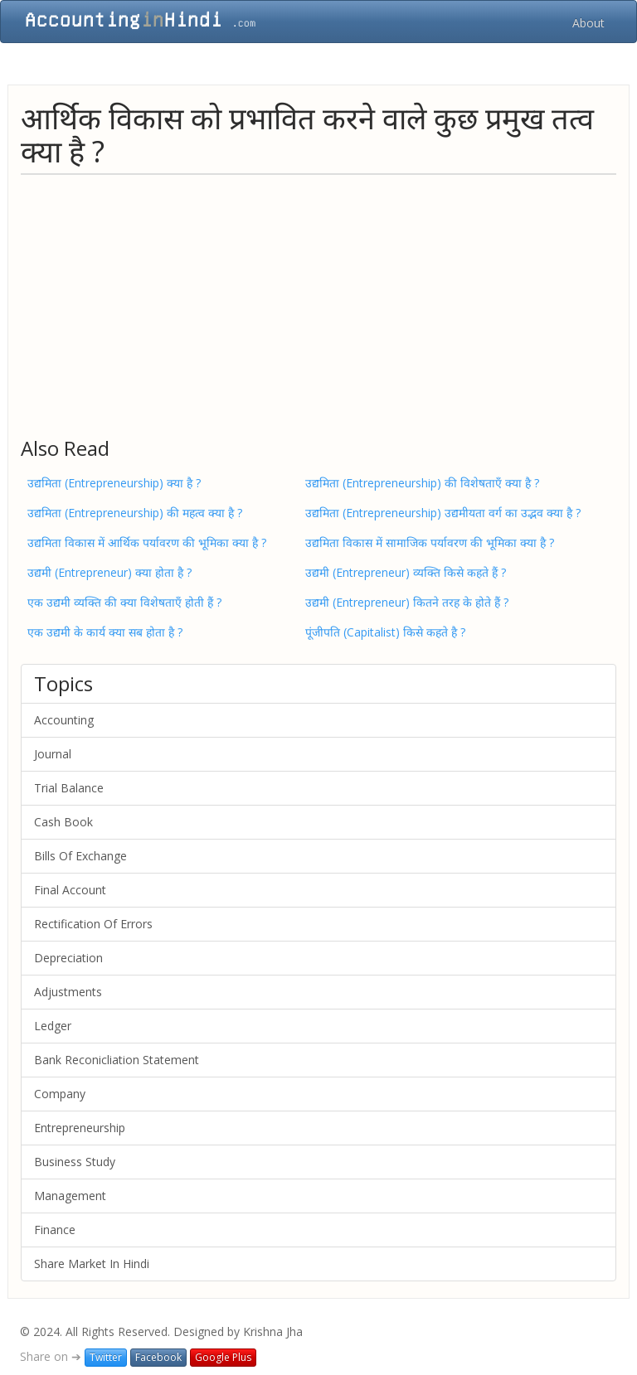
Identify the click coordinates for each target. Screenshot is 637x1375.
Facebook (158, 1357)
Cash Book (63, 822)
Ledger (52, 1026)
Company (59, 1093)
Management (70, 1195)
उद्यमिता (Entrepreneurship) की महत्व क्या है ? (134, 512)
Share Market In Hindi (91, 1263)
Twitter (106, 1357)
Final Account (70, 890)
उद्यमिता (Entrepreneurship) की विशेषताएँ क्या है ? (422, 483)
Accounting (64, 720)
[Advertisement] (318, 305)
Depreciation (68, 958)
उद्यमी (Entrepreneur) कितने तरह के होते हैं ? (406, 602)
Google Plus (223, 1357)
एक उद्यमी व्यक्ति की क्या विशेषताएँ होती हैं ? (124, 602)
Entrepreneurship (79, 1127)
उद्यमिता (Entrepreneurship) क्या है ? (114, 483)
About (588, 23)
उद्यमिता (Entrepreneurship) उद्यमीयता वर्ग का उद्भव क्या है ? (443, 512)
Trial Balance (69, 788)
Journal (52, 754)
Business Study (74, 1161)
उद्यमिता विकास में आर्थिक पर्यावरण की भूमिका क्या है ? (146, 542)
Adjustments (68, 992)
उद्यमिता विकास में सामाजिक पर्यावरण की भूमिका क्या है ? (429, 542)
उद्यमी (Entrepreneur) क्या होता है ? (109, 572)
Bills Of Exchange (80, 856)
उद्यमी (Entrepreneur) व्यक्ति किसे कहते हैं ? (405, 572)
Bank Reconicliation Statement (116, 1060)
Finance (54, 1229)
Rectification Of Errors (93, 924)
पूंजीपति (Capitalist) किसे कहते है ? (385, 632)
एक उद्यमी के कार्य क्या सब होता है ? (104, 632)
